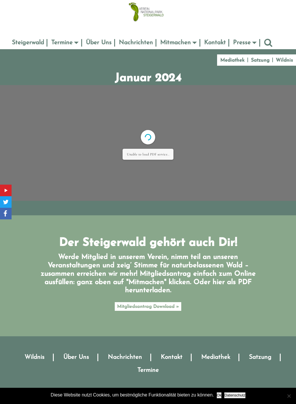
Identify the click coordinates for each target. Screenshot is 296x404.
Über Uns (99, 43)
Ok (219, 395)
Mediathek (232, 60)
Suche (268, 42)
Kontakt (215, 43)
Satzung (260, 60)
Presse (242, 43)
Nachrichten (136, 43)
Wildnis (284, 60)
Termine (62, 43)
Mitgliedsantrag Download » (148, 306)
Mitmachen (175, 43)
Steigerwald (28, 43)
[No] (289, 396)
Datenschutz (234, 395)
